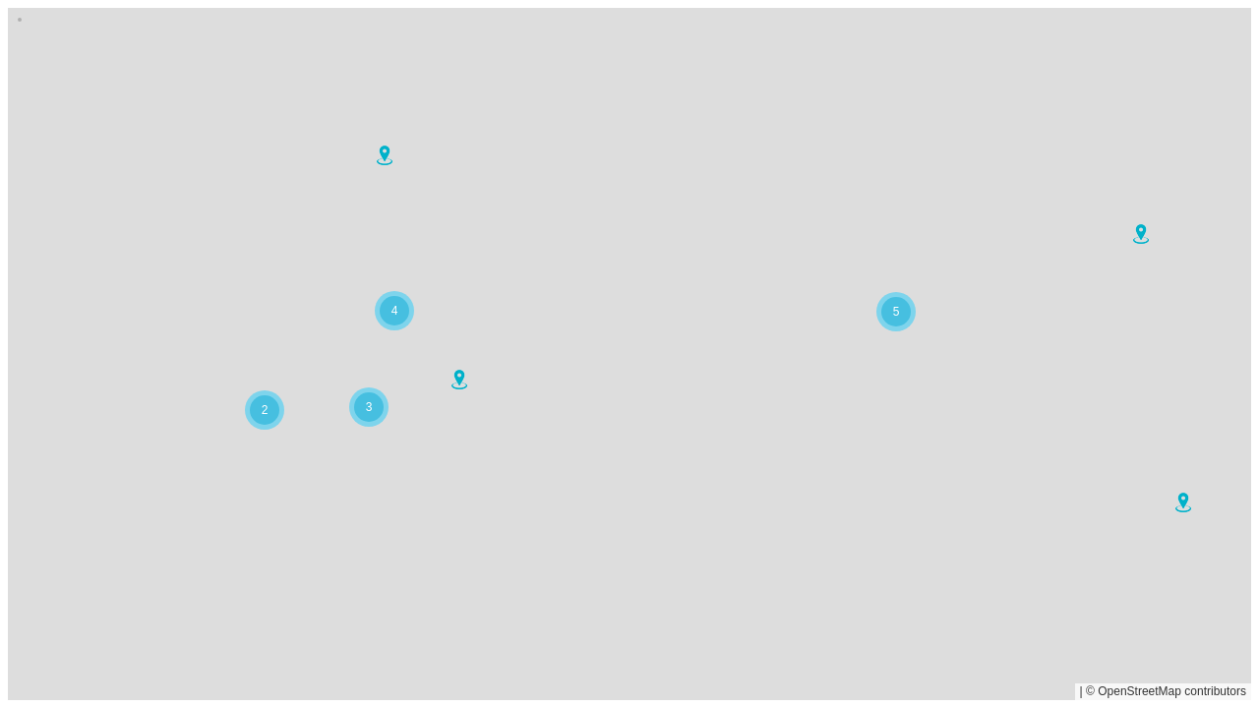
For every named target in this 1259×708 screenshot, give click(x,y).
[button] (1183, 502)
